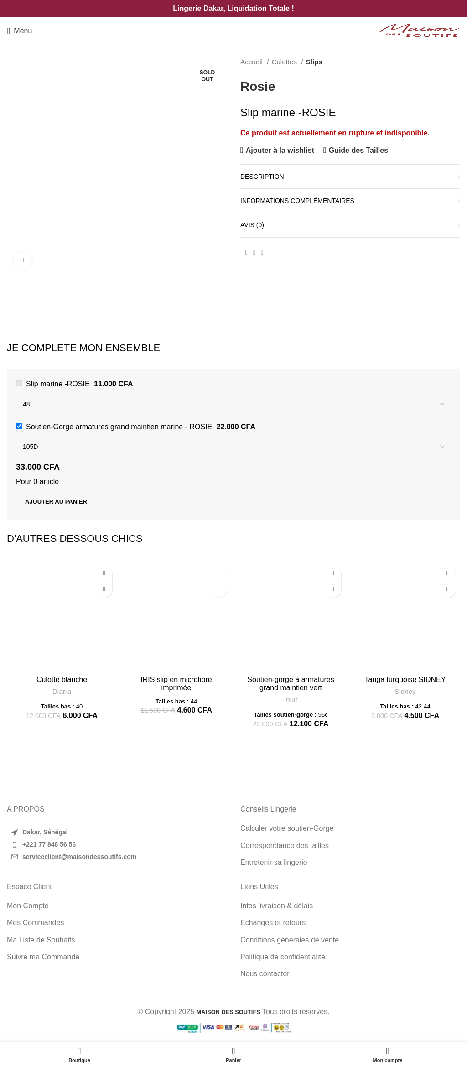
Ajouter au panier (56, 501)
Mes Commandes (35, 922)
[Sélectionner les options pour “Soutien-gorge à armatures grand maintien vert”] (333, 590)
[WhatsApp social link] (262, 253)
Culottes (285, 62)
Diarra (61, 691)
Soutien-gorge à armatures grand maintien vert (290, 684)
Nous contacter (265, 974)
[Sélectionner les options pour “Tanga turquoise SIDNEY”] (448, 590)
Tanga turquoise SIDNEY (405, 679)
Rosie (257, 86)
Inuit (290, 699)
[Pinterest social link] (254, 253)
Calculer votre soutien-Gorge (287, 828)
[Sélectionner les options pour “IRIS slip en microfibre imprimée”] (219, 590)
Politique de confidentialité (282, 957)
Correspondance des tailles (284, 845)
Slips (314, 62)
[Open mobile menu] (19, 31)
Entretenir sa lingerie (273, 862)
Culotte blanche (61, 679)
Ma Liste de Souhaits (41, 940)
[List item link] (116, 844)
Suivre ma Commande (43, 957)
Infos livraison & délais (276, 906)
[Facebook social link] (246, 253)
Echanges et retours (273, 922)
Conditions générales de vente (289, 940)
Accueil (252, 62)
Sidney (404, 691)
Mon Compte (28, 906)
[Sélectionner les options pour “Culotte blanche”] (104, 590)
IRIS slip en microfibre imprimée (176, 684)
